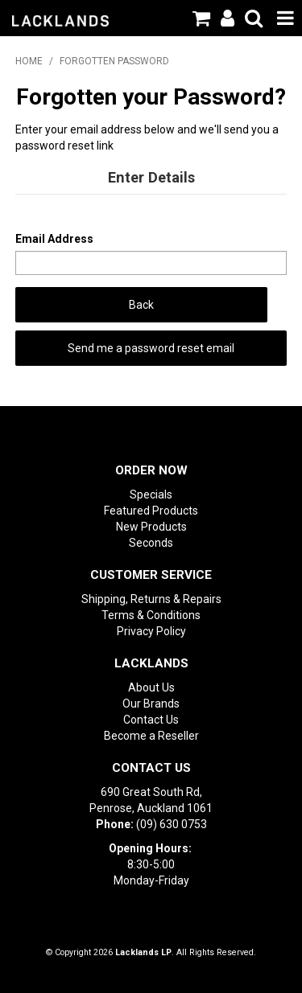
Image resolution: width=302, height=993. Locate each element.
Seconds (151, 542)
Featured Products (151, 510)
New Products (151, 526)
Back (141, 304)
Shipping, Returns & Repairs (151, 599)
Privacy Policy (151, 631)
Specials (151, 494)
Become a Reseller (151, 735)
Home (29, 61)
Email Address (54, 238)
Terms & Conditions (151, 615)
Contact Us (151, 719)
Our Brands (151, 703)
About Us (151, 687)
